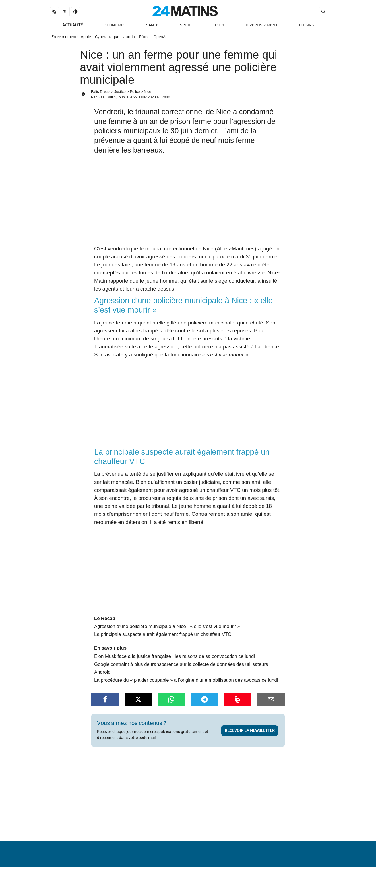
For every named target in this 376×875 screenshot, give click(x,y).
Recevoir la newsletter (250, 728)
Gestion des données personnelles (285, 856)
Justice (120, 95)
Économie (114, 26)
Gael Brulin (106, 100)
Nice (147, 95)
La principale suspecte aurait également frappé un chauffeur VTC (162, 631)
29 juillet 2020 (144, 100)
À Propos (151, 856)
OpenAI (167, 38)
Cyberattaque (109, 38)
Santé (152, 26)
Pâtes (150, 38)
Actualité (72, 26)
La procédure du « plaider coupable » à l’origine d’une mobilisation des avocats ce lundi (186, 677)
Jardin (133, 38)
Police (135, 95)
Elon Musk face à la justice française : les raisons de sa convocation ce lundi (174, 653)
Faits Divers (100, 95)
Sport (186, 26)
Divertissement (262, 26)
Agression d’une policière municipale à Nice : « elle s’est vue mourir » (167, 624)
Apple (86, 38)
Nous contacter (184, 856)
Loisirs (306, 26)
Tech (219, 26)
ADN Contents (303, 865)
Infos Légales (223, 856)
